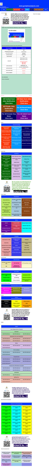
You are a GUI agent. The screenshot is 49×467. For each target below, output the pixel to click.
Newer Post (2, 95)
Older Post (30, 95)
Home (16, 95)
